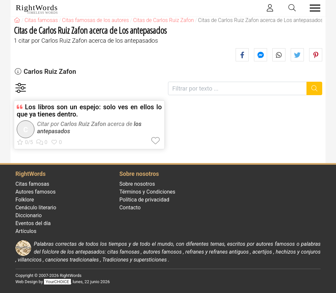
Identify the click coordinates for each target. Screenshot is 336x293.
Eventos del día (33, 223)
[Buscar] (314, 88)
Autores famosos (35, 192)
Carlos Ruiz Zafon (50, 71)
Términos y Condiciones (147, 192)
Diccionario (28, 215)
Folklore (24, 200)
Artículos (25, 231)
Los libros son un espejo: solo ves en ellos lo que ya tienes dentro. (89, 110)
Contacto (130, 207)
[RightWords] (17, 20)
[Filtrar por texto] (237, 88)
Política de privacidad (144, 200)
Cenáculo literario (35, 207)
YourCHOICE (57, 281)
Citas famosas (32, 184)
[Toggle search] (292, 8)
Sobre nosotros (137, 184)
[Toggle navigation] (313, 8)
